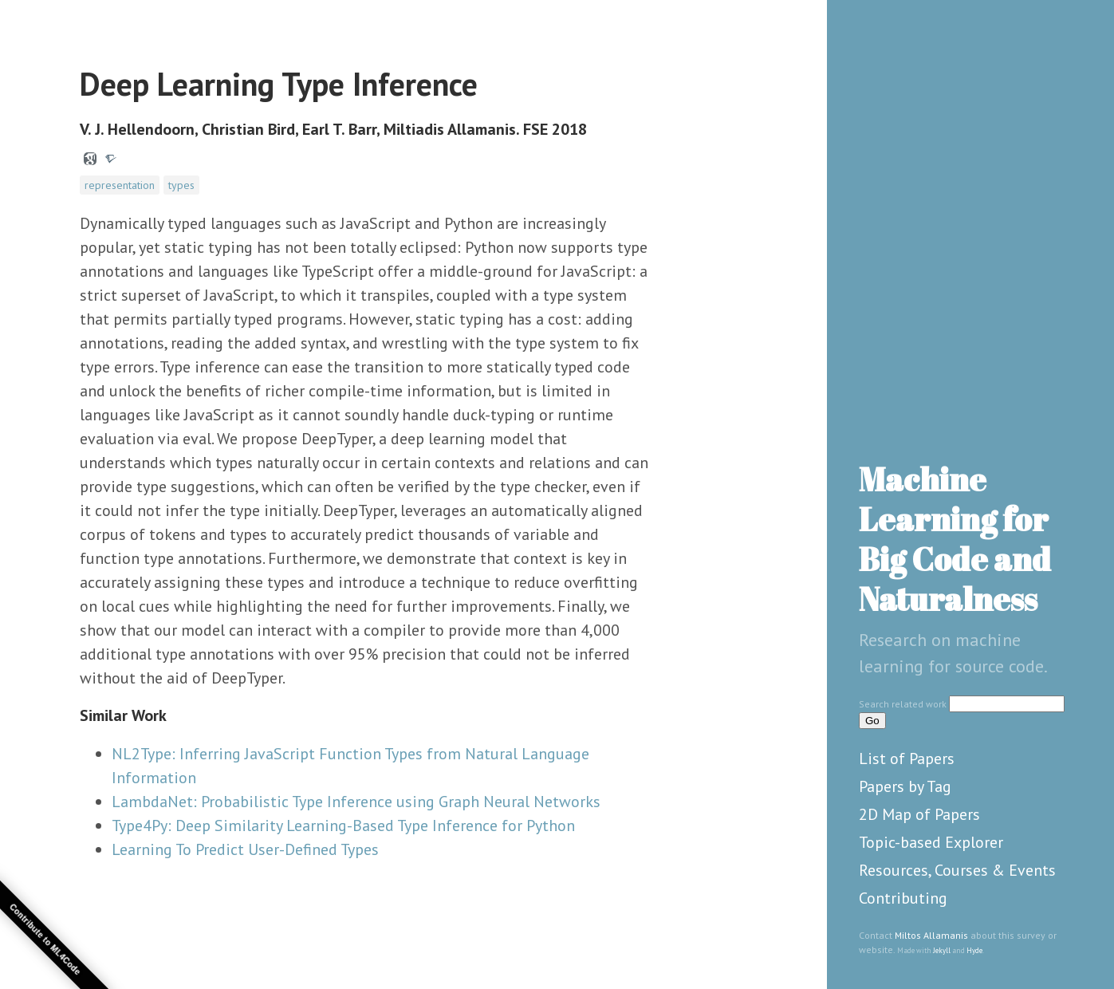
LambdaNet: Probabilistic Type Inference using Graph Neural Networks (356, 801)
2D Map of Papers (919, 814)
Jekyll (942, 950)
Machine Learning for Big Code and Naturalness (955, 539)
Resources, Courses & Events (957, 870)
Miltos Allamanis (931, 935)
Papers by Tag (905, 786)
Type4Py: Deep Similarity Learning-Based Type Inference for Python (343, 825)
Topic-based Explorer (931, 842)
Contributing (903, 898)
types (181, 185)
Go (872, 721)
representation (120, 185)
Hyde (974, 950)
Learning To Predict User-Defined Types (245, 849)
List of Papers (907, 758)
